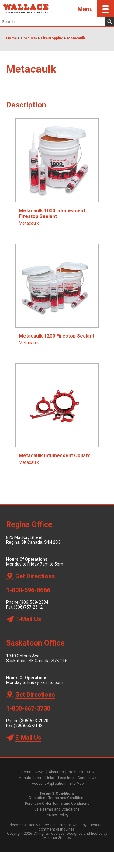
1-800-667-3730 (28, 708)
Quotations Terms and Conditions (57, 798)
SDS (90, 772)
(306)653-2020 (33, 720)
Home (11, 38)
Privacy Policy (57, 815)
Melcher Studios (57, 838)
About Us (56, 772)
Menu (96, 8)
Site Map (76, 783)
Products (29, 38)
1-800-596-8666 (28, 590)
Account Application (48, 783)
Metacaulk (76, 38)
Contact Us (87, 778)
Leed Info (66, 778)
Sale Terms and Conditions (57, 809)
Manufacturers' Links (36, 778)
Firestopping (52, 38)
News (40, 772)
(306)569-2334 (33, 602)
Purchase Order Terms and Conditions (57, 803)
